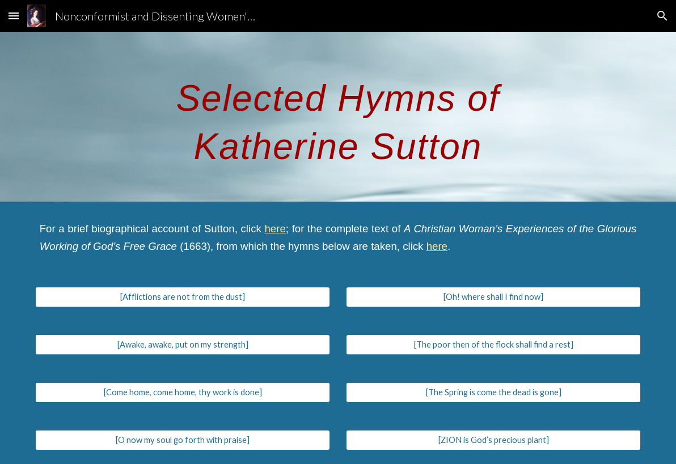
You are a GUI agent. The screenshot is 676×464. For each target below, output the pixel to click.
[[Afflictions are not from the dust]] (183, 297)
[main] (337, 117)
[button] (13, 15)
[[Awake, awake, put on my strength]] (183, 345)
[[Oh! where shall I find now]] (494, 297)
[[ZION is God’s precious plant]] (494, 440)
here (274, 229)
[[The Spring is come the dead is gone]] (494, 392)
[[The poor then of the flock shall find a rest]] (494, 345)
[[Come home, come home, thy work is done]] (183, 392)
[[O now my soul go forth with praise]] (183, 440)
